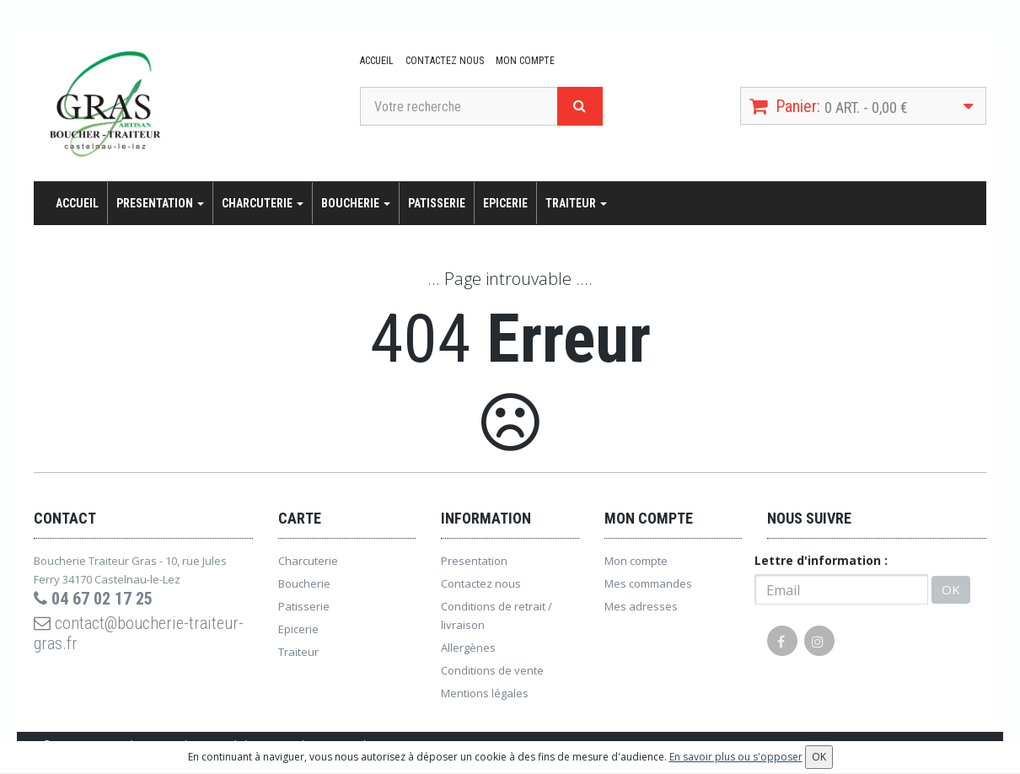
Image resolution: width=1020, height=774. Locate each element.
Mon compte (525, 61)
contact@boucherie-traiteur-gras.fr (139, 633)
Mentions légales (485, 693)
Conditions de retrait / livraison (496, 615)
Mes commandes (648, 583)
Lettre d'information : (821, 560)
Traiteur (576, 203)
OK (951, 589)
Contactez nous (444, 61)
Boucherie (355, 203)
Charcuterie (262, 203)
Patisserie (436, 203)
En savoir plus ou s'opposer (736, 757)
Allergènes (468, 647)
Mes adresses (641, 606)
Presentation (160, 203)
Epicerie (505, 203)
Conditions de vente (492, 670)
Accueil (377, 61)
